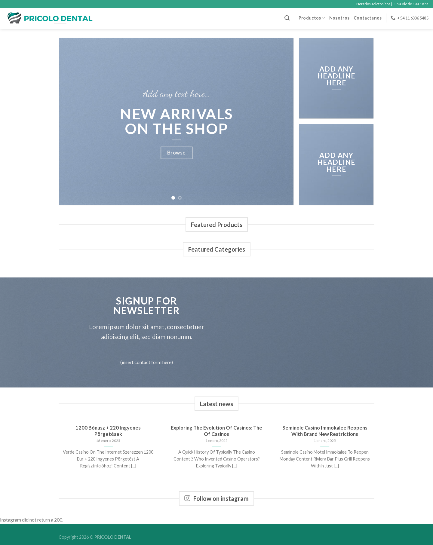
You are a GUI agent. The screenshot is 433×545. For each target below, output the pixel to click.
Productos (312, 18)
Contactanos (368, 17)
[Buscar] (287, 18)
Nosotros (339, 17)
